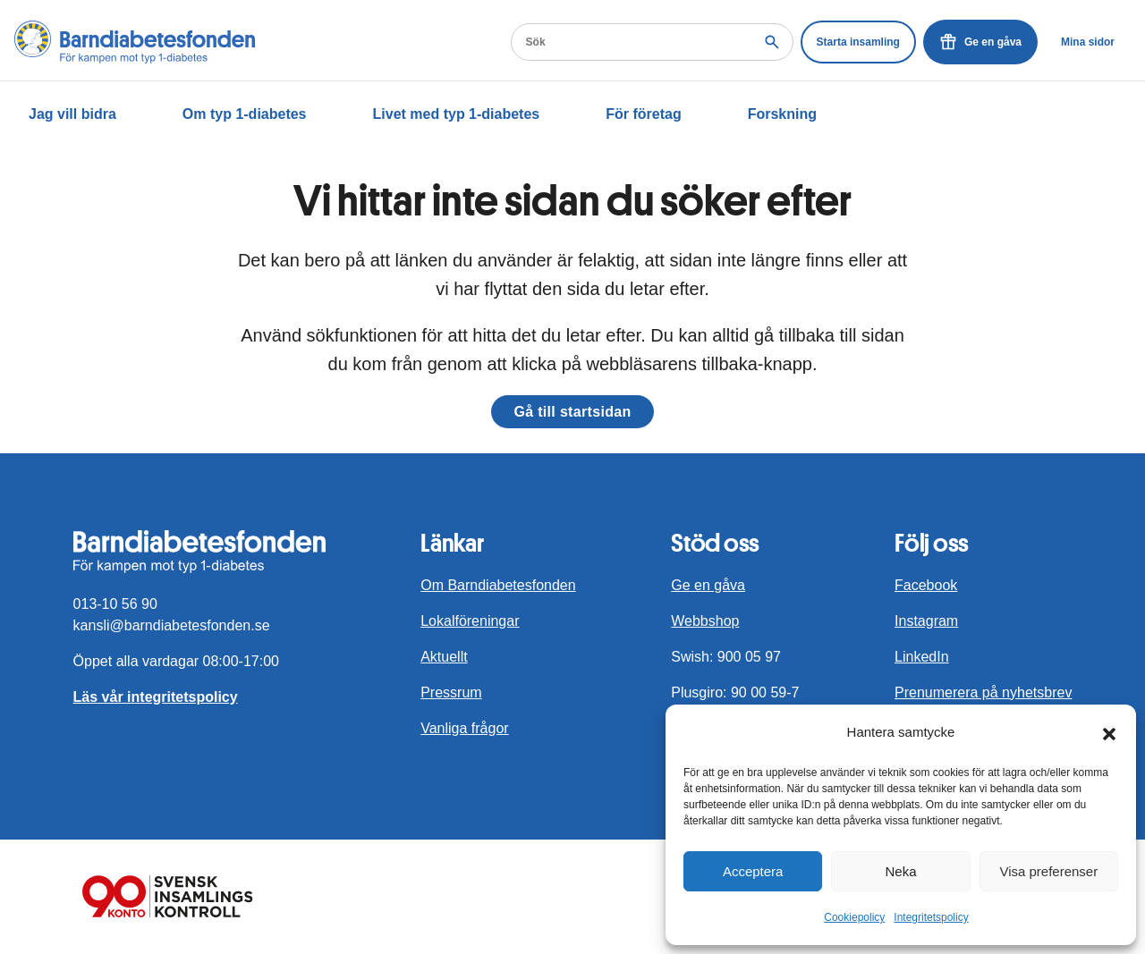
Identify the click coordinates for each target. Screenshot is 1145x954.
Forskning (782, 114)
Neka (900, 871)
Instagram (926, 621)
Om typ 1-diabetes (244, 114)
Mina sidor (1088, 42)
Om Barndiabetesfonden (497, 585)
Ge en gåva (980, 42)
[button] (1109, 732)
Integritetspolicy (931, 917)
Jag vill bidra (72, 114)
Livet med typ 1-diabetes (456, 114)
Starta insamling (858, 42)
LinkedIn (922, 656)
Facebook (926, 585)
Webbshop (705, 621)
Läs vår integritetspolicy (155, 697)
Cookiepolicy (854, 917)
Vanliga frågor (464, 728)
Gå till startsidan (572, 411)
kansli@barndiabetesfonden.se (171, 625)
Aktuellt (443, 656)
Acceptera (753, 871)
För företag (643, 114)
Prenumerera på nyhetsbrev (983, 692)
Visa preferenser (1048, 871)
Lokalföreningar (469, 621)
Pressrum (450, 692)
